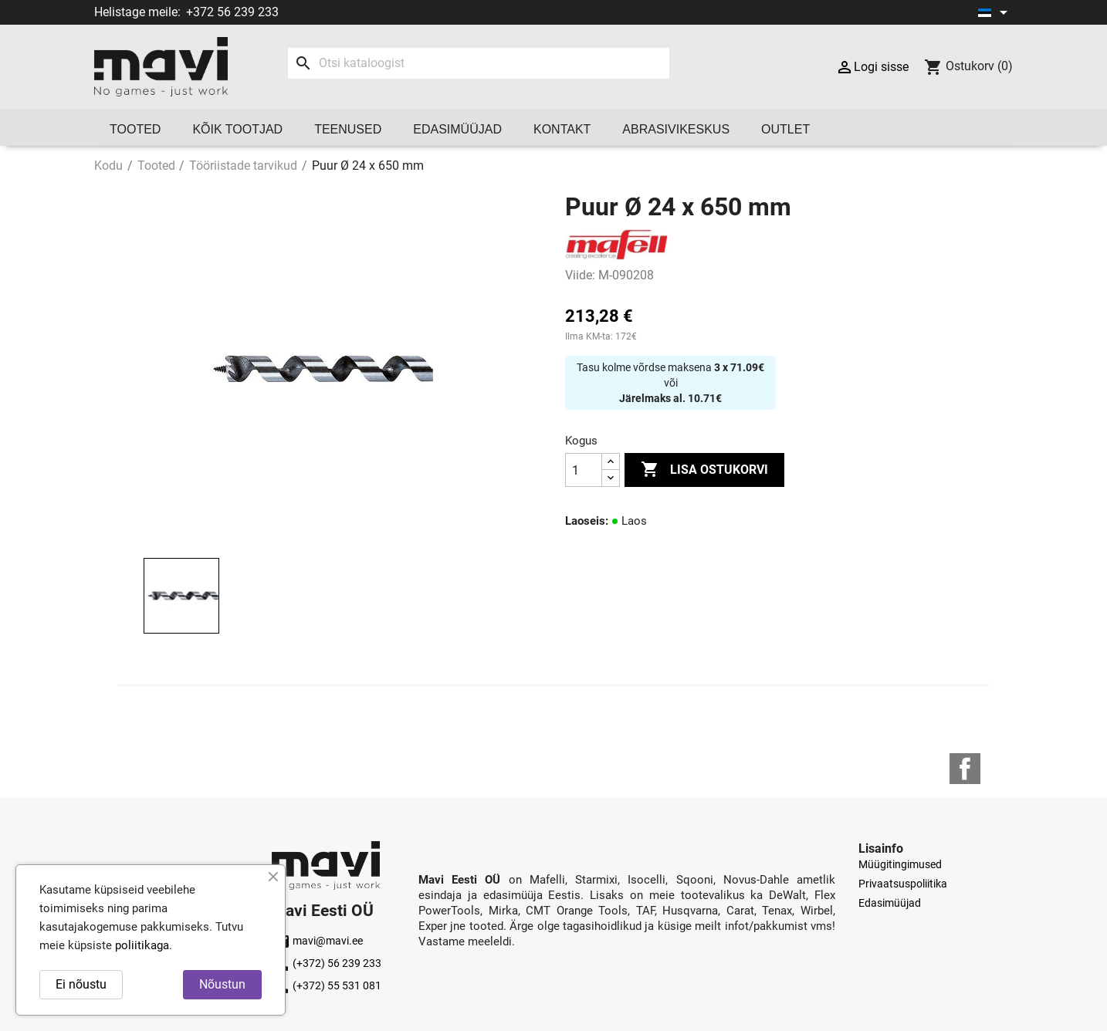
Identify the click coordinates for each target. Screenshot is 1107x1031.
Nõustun (222, 984)
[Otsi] (478, 63)
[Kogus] (583, 470)
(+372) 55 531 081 (326, 985)
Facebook (965, 768)
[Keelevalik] (995, 12)
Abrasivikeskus (676, 129)
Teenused (347, 129)
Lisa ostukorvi (704, 470)
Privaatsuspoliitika (902, 883)
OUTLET (785, 129)
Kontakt (562, 129)
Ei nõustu (81, 984)
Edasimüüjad (457, 129)
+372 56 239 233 (232, 12)
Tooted (135, 129)
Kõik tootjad (237, 129)
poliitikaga (142, 945)
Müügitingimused (900, 864)
